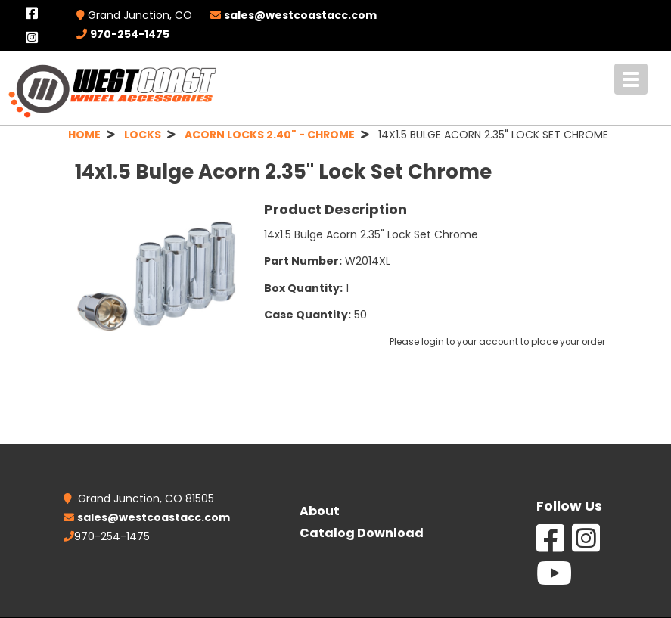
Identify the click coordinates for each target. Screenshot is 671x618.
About (320, 511)
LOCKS (142, 134)
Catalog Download (362, 533)
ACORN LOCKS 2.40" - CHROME (270, 134)
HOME (84, 134)
